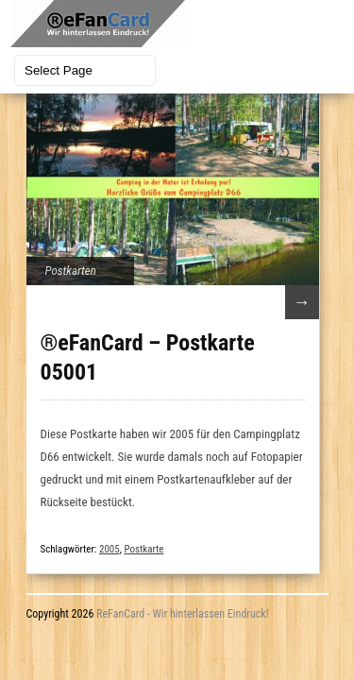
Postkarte (143, 549)
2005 (109, 549)
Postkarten (70, 271)
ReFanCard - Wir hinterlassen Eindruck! (182, 613)
